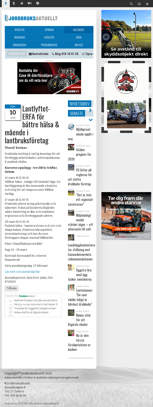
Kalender (78, 29)
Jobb (78, 37)
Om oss (79, 45)
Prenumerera (49, 45)
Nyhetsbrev (79, 104)
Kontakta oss (17, 53)
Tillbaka (11, 288)
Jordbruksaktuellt (31, 18)
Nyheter (20, 29)
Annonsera (19, 45)
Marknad (19, 37)
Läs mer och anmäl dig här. (22, 271)
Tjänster (49, 37)
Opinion (49, 29)
